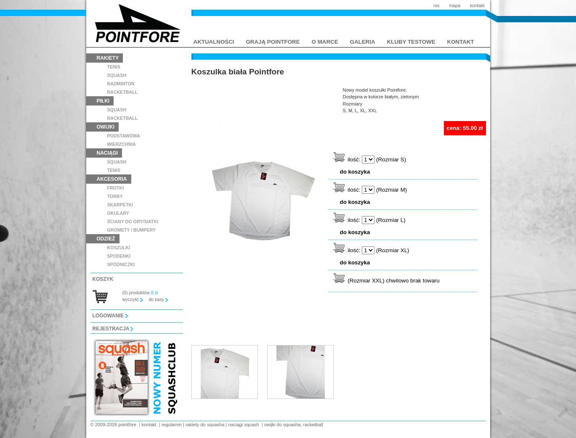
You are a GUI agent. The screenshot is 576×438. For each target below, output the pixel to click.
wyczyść (132, 299)
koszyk (103, 279)
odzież (106, 239)
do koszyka (355, 172)
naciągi (107, 153)
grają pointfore (273, 42)
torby (115, 196)
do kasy (158, 299)
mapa (454, 5)
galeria (362, 42)
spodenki (119, 256)
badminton (121, 83)
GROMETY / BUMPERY (131, 229)
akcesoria (112, 179)
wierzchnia (121, 144)
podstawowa (124, 135)
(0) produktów (140, 292)
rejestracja (113, 329)
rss (436, 5)
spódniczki (121, 264)
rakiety (108, 58)
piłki (103, 101)
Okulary (118, 213)
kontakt (477, 5)
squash (117, 75)
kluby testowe (411, 42)
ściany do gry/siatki (133, 221)
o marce (325, 42)
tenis (113, 66)
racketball (122, 92)
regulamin (172, 424)
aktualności (214, 42)
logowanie (110, 316)
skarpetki (120, 204)
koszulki (118, 247)
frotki (115, 187)
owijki (106, 127)
